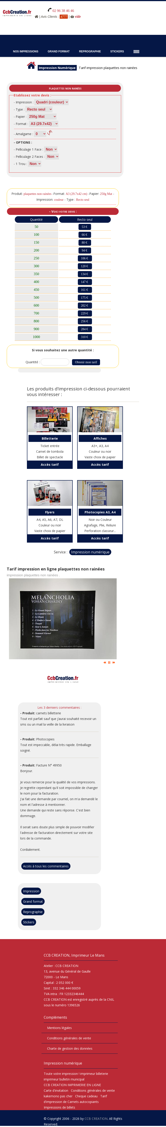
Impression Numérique (57, 68)
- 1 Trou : (20, 164)
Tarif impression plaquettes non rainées (108, 68)
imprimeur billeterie (94, 1073)
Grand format (33, 901)
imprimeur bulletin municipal (64, 1079)
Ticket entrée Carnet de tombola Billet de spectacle (49, 447)
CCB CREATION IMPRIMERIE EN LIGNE (72, 1085)
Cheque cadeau (86, 1096)
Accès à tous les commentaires (46, 866)
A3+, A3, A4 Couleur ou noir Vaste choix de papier (100, 447)
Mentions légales (59, 1028)
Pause (109, 662)
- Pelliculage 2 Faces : (29, 156)
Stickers (117, 51)
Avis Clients (49, 16)
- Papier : (20, 116)
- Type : (19, 109)
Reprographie (90, 51)
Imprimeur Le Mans (88, 955)
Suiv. (114, 662)
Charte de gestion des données (69, 1048)
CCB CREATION (96, 1118)
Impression (31, 891)
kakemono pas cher (58, 1096)
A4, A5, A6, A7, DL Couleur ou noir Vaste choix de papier (49, 521)
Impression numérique (90, 552)
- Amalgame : (23, 134)
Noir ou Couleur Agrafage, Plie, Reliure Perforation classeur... (100, 521)
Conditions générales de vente (69, 1038)
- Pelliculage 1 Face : (28, 149)
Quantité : (33, 362)
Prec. (105, 662)
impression (70, 1073)
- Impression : (23, 102)
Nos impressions (25, 51)
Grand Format (59, 51)
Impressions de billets (59, 1107)
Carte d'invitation (56, 1090)
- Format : (21, 124)
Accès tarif (50, 464)
